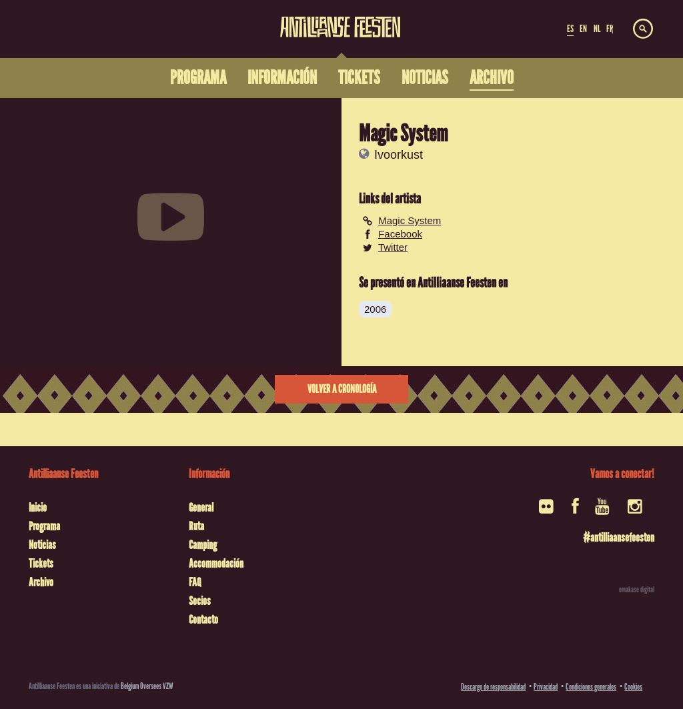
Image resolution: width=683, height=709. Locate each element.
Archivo (41, 582)
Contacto (203, 619)
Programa (44, 526)
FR (609, 29)
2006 (375, 309)
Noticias (42, 545)
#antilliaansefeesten (618, 537)
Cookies (633, 687)
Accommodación (216, 563)
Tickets (41, 563)
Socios (200, 601)
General (201, 507)
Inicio (38, 507)
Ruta (196, 526)
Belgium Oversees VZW (147, 686)
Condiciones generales (591, 687)
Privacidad (546, 687)
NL (597, 29)
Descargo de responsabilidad (493, 687)
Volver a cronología (341, 389)
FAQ (195, 582)
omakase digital (636, 589)
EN (583, 29)
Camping (203, 545)
